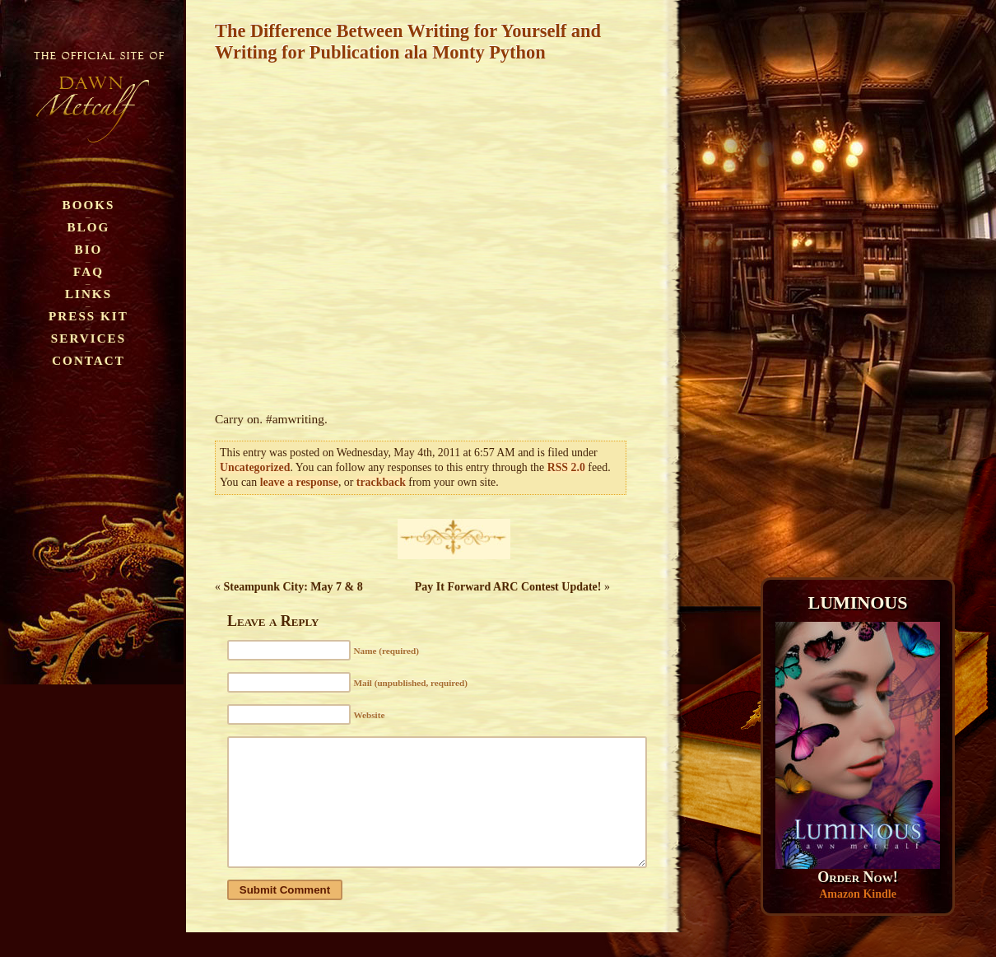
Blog (88, 227)
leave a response (299, 482)
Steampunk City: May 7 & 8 (293, 587)
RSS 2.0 (566, 467)
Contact (88, 360)
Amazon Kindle (857, 894)
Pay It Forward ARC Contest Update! (508, 587)
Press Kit (88, 316)
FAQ (88, 271)
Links (88, 294)
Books (89, 205)
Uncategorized (255, 467)
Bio (89, 249)
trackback (381, 482)
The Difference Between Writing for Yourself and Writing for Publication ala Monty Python (408, 42)
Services (88, 338)
